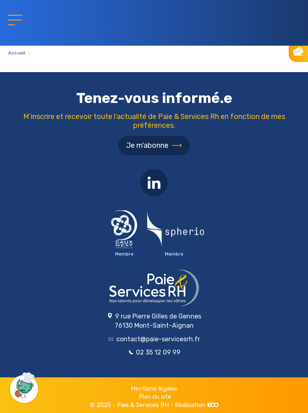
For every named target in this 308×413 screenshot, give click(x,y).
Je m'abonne (147, 145)
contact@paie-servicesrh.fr (154, 339)
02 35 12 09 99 (154, 352)
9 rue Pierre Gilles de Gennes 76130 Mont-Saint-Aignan (154, 320)
